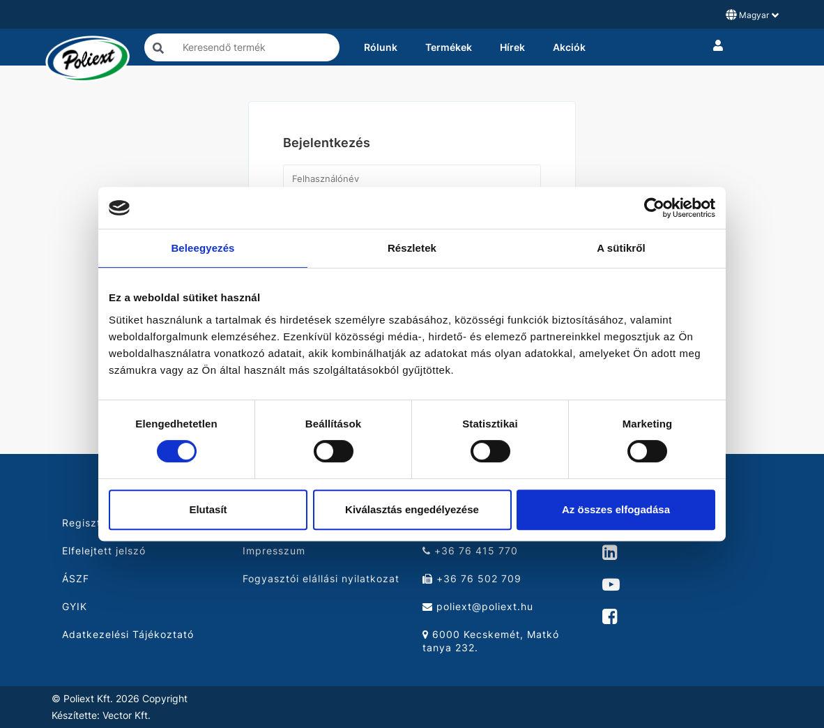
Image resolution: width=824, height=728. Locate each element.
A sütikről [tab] (621, 248)
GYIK (74, 606)
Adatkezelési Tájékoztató (128, 634)
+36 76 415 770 (470, 550)
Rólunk (380, 47)
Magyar (752, 14)
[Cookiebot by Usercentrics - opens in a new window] (654, 207)
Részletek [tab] (412, 248)
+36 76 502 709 (471, 578)
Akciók (569, 47)
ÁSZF (75, 578)
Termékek (448, 47)
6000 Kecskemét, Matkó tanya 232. (490, 640)
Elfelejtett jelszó (104, 550)
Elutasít (208, 509)
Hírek (512, 47)
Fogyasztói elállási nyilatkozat (321, 578)
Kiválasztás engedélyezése (412, 509)
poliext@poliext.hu (477, 606)
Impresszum (274, 550)
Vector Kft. (126, 715)
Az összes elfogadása (616, 509)
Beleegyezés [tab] (202, 248)
